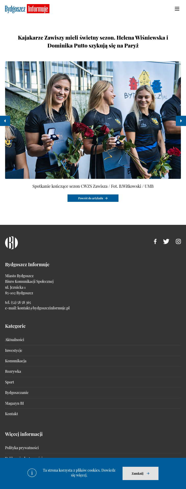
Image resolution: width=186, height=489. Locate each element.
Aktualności (14, 339)
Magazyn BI (14, 403)
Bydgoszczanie (17, 392)
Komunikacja (15, 360)
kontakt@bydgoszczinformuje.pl (44, 308)
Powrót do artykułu (90, 198)
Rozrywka (13, 371)
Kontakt (11, 413)
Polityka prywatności (22, 447)
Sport (9, 382)
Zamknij (137, 473)
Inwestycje (13, 350)
